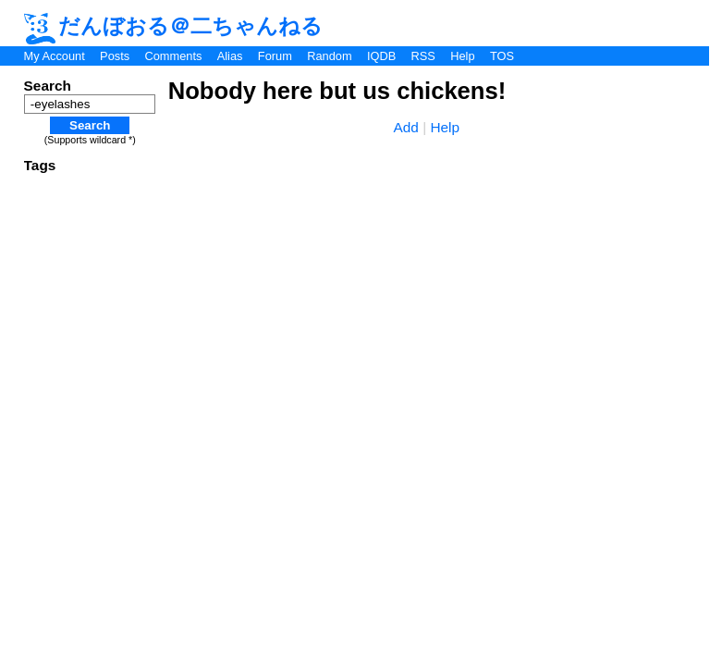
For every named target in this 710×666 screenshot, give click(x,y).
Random (329, 56)
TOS (502, 56)
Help (462, 56)
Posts (114, 56)
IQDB (381, 56)
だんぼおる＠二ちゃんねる (174, 26)
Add (406, 127)
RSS (423, 56)
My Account (54, 56)
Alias (230, 56)
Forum (275, 56)
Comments (173, 56)
